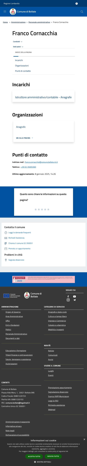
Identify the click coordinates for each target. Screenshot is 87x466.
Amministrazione (18, 22)
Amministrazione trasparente (18, 421)
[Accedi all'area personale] (76, 3)
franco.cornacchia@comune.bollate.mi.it (41, 162)
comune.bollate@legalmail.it (18, 402)
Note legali (10, 430)
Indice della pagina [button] (23, 52)
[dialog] (43, 451)
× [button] (84, 439)
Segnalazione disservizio (58, 392)
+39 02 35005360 (28, 166)
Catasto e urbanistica (57, 325)
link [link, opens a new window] (67, 451)
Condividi (18, 41)
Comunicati (53, 355)
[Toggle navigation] (4, 11)
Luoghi (51, 370)
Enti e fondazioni (12, 325)
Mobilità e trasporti (56, 329)
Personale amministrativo (39, 22)
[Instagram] (68, 300)
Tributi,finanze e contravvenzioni (19, 354)
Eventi (51, 375)
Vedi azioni (18, 46)
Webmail (51, 409)
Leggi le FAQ (53, 400)
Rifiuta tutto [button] (53, 456)
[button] (43, 462)
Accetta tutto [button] (34, 456)
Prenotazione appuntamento (60, 387)
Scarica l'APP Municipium (58, 396)
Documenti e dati (13, 338)
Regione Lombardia (11, 3)
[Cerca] (81, 11)
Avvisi (50, 359)
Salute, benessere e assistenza (18, 359)
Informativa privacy (14, 426)
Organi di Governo (13, 312)
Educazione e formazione (16, 350)
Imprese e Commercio (57, 320)
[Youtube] (74, 296)
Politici (8, 329)
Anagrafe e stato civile (57, 312)
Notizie (51, 350)
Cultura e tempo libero (57, 316)
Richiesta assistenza (56, 405)
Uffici (8, 320)
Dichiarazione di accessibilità (17, 434)
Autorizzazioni (11, 363)
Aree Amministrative (14, 316)
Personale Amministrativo (16, 333)
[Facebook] (68, 296)
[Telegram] (74, 300)
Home (5, 22)
